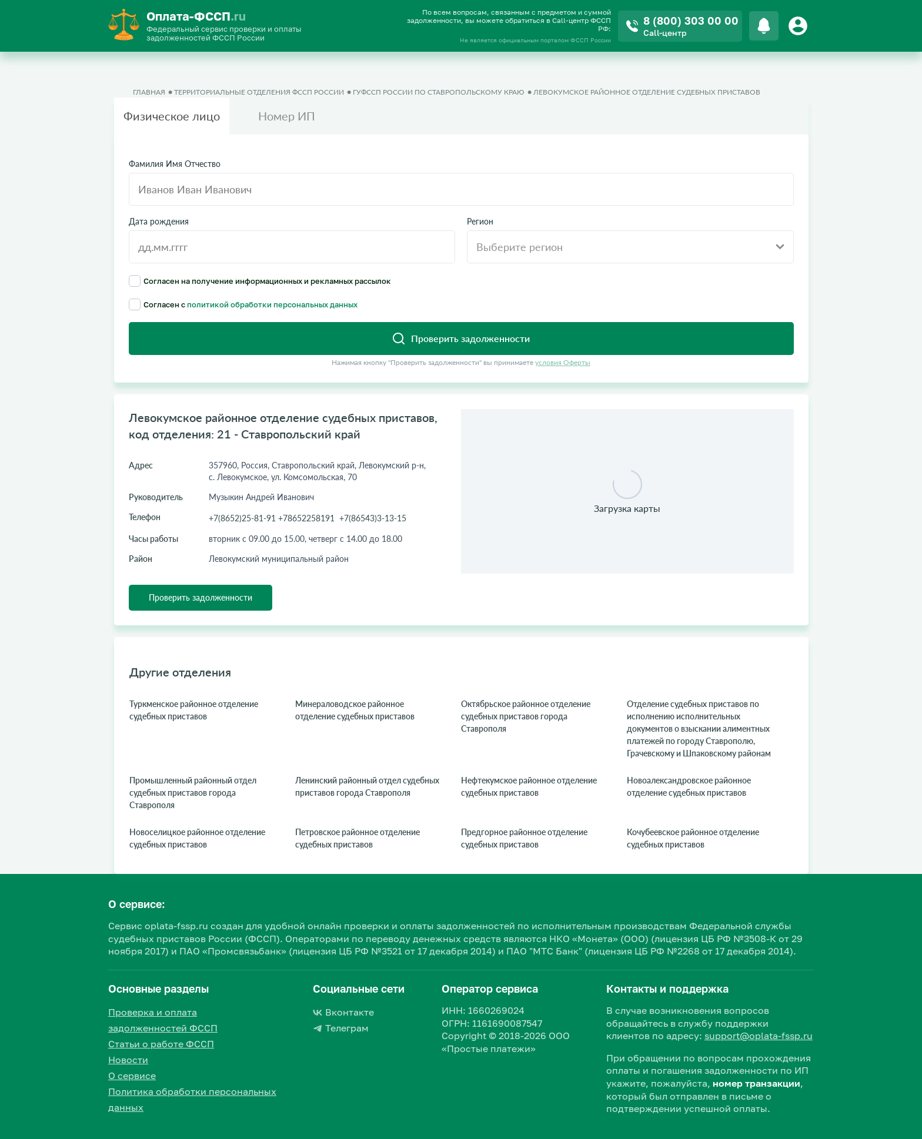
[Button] (800, 25)
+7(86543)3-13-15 (372, 518)
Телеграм (341, 1028)
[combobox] (630, 247)
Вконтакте (343, 1012)
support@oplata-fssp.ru (758, 1035)
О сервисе (132, 1075)
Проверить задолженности (200, 597)
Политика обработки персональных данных (192, 1099)
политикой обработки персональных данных (272, 304)
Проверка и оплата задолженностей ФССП (163, 1020)
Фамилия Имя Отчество (175, 164)
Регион (480, 221)
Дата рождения (159, 221)
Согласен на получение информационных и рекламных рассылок (260, 281)
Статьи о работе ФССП (161, 1044)
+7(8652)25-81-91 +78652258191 (272, 518)
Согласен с (243, 304)
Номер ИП (286, 116)
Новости (128, 1060)
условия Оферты (562, 362)
